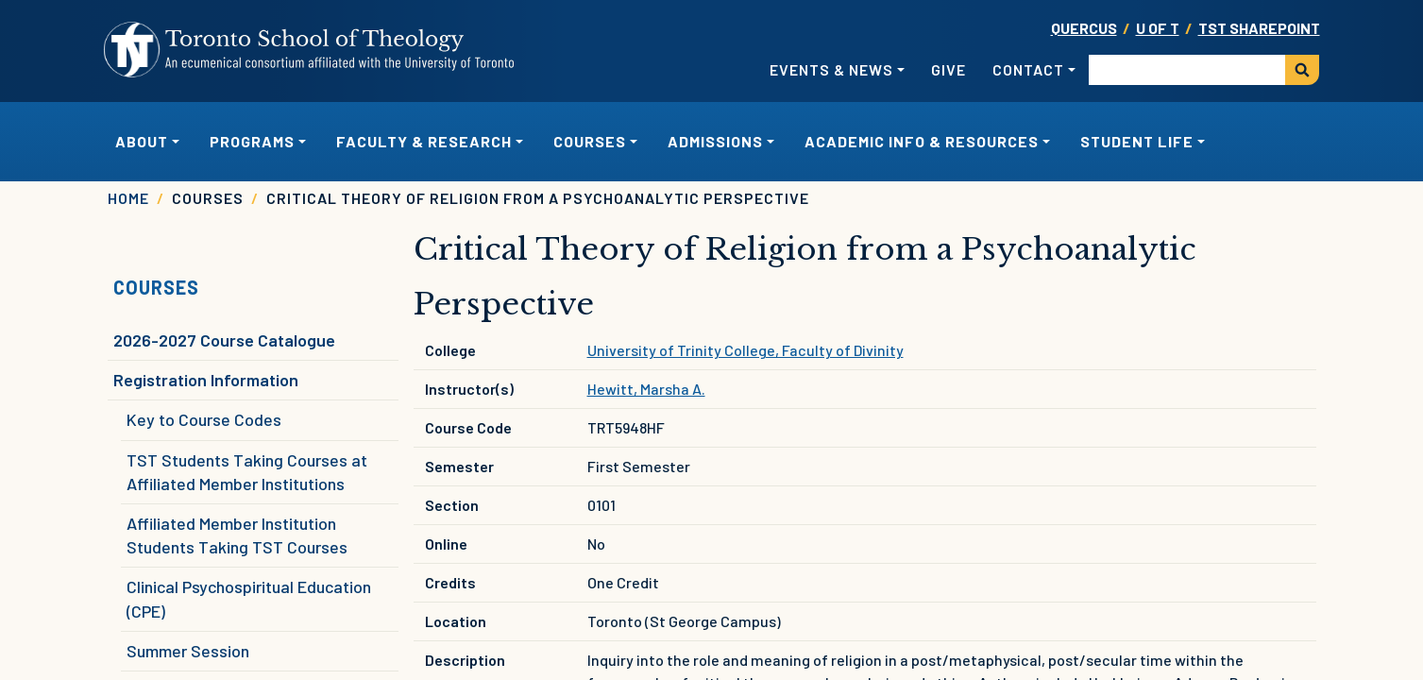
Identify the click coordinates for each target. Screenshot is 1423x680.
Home (128, 198)
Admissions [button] (715, 141)
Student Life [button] (1137, 141)
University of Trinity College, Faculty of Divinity (745, 350)
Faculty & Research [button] (424, 141)
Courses (156, 287)
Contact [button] (1028, 69)
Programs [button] (252, 141)
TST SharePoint (1259, 28)
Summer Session (188, 650)
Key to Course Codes (204, 419)
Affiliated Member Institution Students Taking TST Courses (237, 535)
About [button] (141, 141)
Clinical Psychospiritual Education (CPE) (249, 598)
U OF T (1157, 28)
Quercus (1084, 28)
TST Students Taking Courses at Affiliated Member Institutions (247, 472)
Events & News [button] (831, 69)
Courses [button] (589, 141)
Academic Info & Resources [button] (922, 141)
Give (948, 69)
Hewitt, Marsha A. (646, 389)
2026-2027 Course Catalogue (224, 340)
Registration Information (205, 379)
